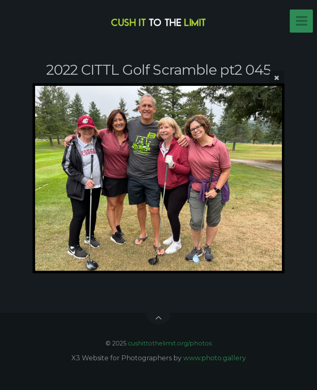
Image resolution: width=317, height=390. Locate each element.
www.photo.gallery (214, 358)
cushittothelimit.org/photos (170, 343)
